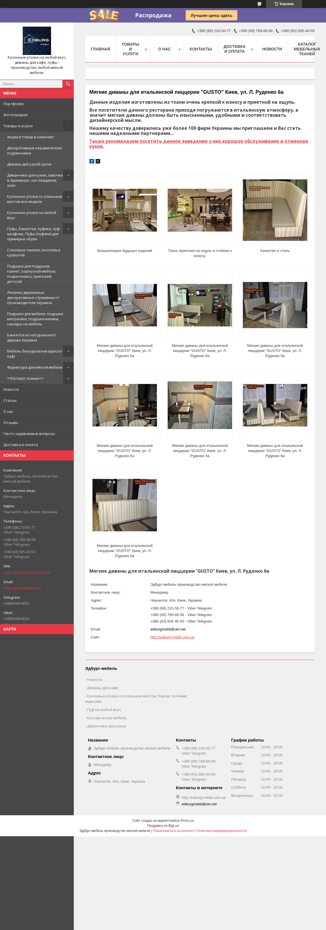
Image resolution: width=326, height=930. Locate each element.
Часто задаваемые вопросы (29, 433)
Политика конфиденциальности (221, 831)
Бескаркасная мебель (107, 717)
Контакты (201, 49)
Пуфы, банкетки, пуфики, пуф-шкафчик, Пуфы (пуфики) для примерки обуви (34, 233)
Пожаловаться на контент (173, 831)
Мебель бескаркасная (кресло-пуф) (35, 354)
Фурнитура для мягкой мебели (34, 367)
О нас (8, 411)
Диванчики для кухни (106, 726)
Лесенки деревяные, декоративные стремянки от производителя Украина (33, 297)
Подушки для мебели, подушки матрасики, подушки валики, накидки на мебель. (35, 318)
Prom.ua (187, 821)
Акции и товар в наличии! (30, 136)
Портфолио (13, 103)
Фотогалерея (15, 114)
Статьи (9, 400)
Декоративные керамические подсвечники (34, 150)
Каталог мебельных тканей (307, 49)
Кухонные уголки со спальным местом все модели (34, 199)
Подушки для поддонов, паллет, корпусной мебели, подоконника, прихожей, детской (31, 274)
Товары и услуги (18, 125)
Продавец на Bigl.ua (163, 826)
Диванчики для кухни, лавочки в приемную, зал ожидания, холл (35, 180)
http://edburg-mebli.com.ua (26, 572)
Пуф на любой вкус (104, 709)
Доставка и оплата (20, 444)
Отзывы (10, 422)
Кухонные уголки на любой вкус (31, 215)
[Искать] (68, 84)
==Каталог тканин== (25, 378)
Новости (11, 389)
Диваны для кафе (103, 687)
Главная (100, 49)
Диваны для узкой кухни (29, 164)
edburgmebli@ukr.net (22, 588)
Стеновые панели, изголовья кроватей (33, 252)
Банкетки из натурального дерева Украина (31, 337)
